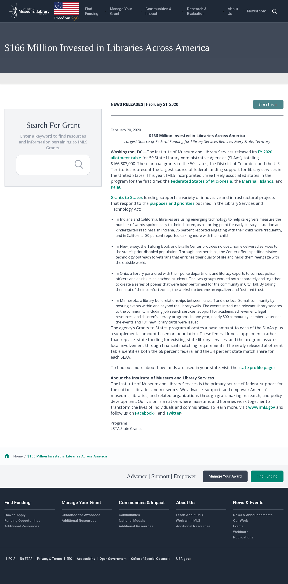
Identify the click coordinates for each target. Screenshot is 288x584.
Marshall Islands (257, 181)
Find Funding (267, 476)
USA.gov (184, 559)
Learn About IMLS (190, 515)
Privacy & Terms (49, 559)
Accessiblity (86, 559)
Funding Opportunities (22, 521)
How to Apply (15, 515)
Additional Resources (22, 526)
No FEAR (26, 559)
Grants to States (127, 197)
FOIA (11, 559)
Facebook (146, 413)
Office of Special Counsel (151, 559)
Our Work (240, 521)
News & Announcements (252, 515)
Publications (243, 537)
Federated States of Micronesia (201, 181)
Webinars (240, 532)
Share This (268, 104)
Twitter (175, 413)
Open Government (113, 559)
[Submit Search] (78, 164)
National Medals (132, 521)
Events (238, 526)
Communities (129, 515)
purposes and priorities (172, 203)
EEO (69, 559)
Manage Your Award (225, 476)
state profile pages (257, 367)
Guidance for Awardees (81, 515)
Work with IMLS (188, 521)
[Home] (29, 11)
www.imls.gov (261, 407)
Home (18, 456)
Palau (116, 187)
